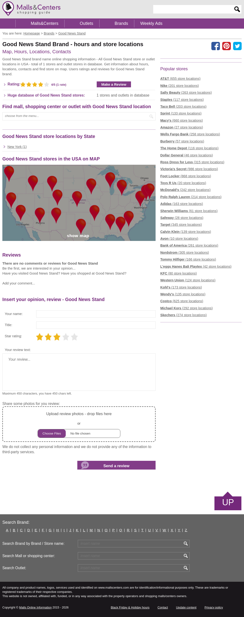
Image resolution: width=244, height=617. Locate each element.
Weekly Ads (151, 23)
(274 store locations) (183, 315)
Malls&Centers (44, 23)
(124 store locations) (187, 280)
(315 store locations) (192, 162)
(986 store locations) (189, 169)
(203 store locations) (183, 106)
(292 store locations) (186, 308)
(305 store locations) (184, 252)
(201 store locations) (179, 86)
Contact (162, 607)
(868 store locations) (185, 176)
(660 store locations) (181, 120)
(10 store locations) (179, 238)
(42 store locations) (195, 266)
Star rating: (13, 336)
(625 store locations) (181, 301)
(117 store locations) (182, 100)
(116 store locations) (189, 148)
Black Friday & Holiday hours (130, 607)
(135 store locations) (182, 294)
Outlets (86, 23)
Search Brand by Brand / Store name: (33, 544)
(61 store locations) (189, 211)
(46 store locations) (186, 155)
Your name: (14, 314)
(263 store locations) (186, 92)
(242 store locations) (185, 190)
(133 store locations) (180, 113)
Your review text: (18, 350)
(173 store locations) (181, 287)
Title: (8, 325)
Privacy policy (214, 607)
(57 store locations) (182, 141)
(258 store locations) (190, 134)
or (79, 424)
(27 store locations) (181, 127)
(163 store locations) (181, 204)
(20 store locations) (183, 183)
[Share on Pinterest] (226, 46)
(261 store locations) (189, 245)
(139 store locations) (185, 232)
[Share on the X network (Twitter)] (237, 46)
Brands (121, 23)
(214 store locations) (191, 197)
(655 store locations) (180, 78)
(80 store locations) (178, 273)
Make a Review (113, 84)
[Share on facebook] (215, 46)
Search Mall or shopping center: (28, 556)
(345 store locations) (181, 224)
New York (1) (17, 147)
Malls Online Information (35, 607)
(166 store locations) (188, 259)
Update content (186, 607)
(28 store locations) (181, 218)
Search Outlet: (14, 568)
